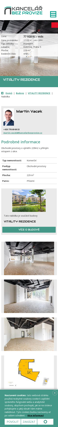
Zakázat (29, 422)
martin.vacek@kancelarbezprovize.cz (22, 132)
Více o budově (29, 229)
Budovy (20, 93)
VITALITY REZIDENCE (39, 93)
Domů (9, 93)
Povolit (13, 422)
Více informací (35, 415)
